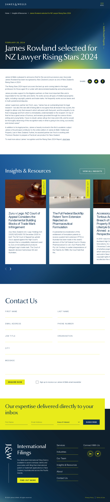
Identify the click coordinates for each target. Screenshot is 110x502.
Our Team (61, 458)
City (7, 348)
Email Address (13, 324)
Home (7, 13)
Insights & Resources (19, 13)
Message (10, 360)
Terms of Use (100, 497)
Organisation (65, 336)
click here (66, 139)
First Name (11, 311)
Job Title (10, 336)
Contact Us (62, 478)
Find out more (28, 480)
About (60, 471)
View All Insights (92, 171)
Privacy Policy (89, 497)
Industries (61, 452)
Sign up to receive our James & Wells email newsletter (58, 382)
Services (61, 445)
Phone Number (66, 324)
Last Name (63, 311)
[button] (10, 269)
